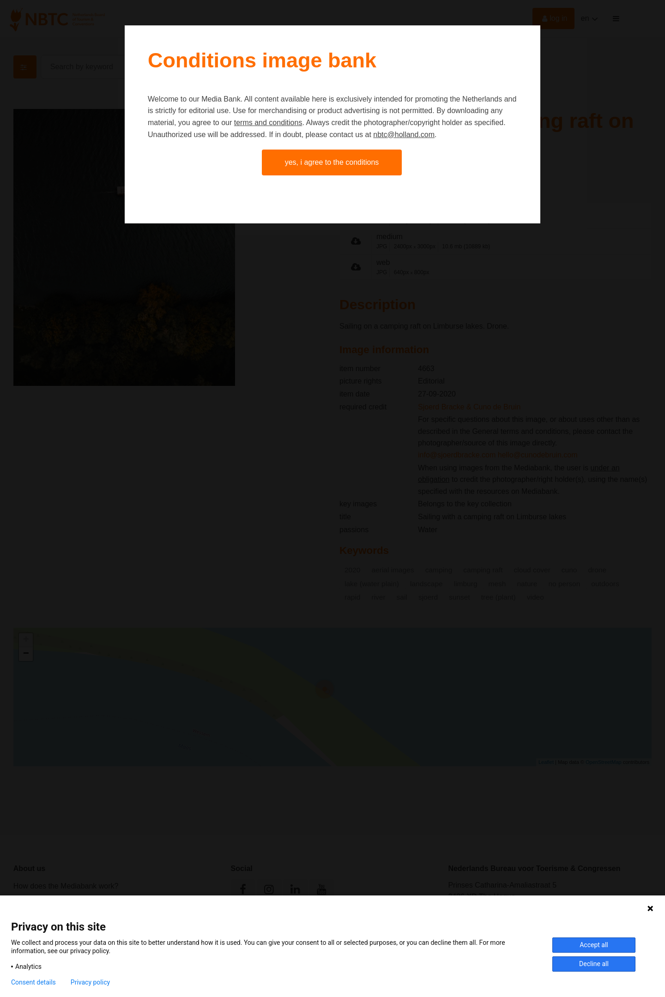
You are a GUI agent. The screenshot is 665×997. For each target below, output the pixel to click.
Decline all (594, 963)
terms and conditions (268, 122)
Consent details (33, 982)
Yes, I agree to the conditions (332, 162)
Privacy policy (90, 982)
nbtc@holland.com (404, 134)
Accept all (594, 945)
